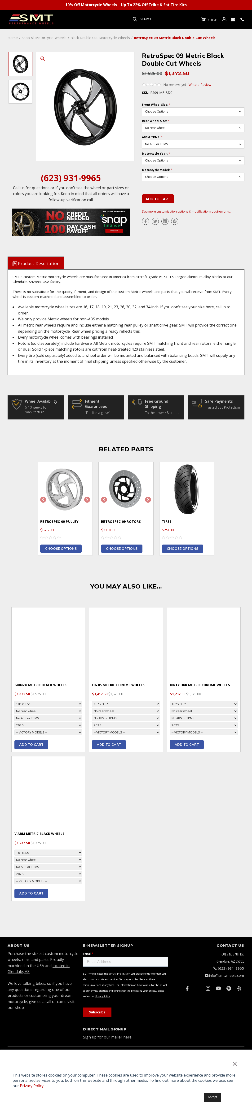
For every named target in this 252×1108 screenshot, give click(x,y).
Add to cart (31, 744)
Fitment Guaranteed (96, 404)
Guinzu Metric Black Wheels (40, 685)
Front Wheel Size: (156, 104)
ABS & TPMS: (152, 137)
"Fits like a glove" (97, 412)
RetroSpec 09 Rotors (121, 521)
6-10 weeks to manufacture (35, 409)
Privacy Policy (32, 1085)
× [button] (235, 1063)
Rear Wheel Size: (155, 121)
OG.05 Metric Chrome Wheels (118, 685)
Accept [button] (212, 1097)
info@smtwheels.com (226, 975)
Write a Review (200, 84)
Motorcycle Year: (156, 153)
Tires (166, 521)
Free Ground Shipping (156, 404)
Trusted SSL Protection (222, 407)
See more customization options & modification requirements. (186, 211)
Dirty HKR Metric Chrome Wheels (200, 685)
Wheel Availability (41, 401)
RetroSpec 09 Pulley (59, 521)
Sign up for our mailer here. (107, 1037)
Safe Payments (219, 401)
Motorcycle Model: (157, 170)
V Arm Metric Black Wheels (39, 833)
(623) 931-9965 (71, 178)
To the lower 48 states (162, 412)
